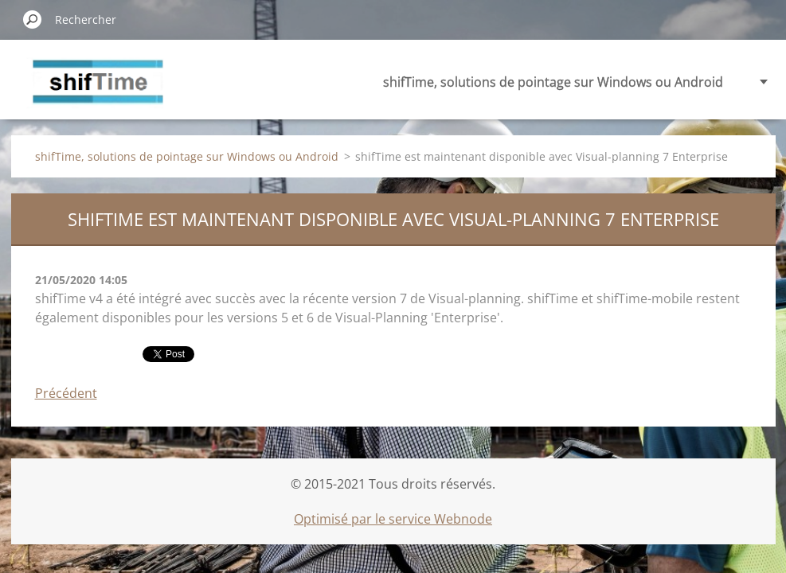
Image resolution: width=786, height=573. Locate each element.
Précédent (66, 393)
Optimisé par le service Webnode (393, 519)
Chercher (32, 19)
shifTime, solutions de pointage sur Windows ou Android (553, 82)
